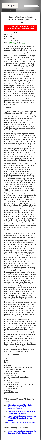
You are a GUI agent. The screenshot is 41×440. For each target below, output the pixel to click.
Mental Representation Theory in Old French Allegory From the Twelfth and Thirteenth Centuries (20, 407)
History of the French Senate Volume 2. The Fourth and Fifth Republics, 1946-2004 (22, 432)
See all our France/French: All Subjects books (20, 422)
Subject (5, 10)
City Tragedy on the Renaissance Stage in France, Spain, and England (21, 412)
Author (12, 10)
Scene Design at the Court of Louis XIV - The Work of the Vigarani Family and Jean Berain (22, 418)
